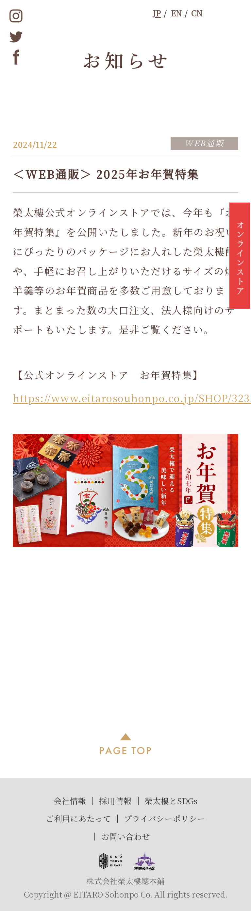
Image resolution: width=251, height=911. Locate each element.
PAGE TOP (125, 743)
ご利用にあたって (78, 818)
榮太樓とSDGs (170, 800)
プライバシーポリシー (164, 818)
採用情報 (115, 800)
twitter (16, 36)
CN (196, 13)
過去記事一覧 (125, 637)
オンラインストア (239, 259)
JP (157, 13)
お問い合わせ (125, 836)
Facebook (16, 57)
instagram (16, 16)
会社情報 (70, 800)
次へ (219, 637)
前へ (31, 637)
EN (176, 13)
